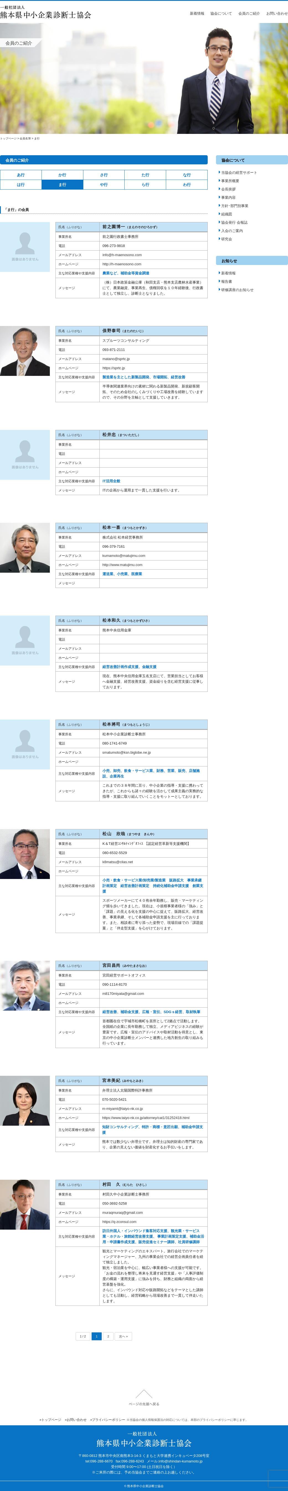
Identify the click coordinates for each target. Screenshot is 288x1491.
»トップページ (50, 1420)
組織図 (225, 214)
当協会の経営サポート (238, 172)
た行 (145, 175)
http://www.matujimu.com (122, 565)
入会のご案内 (231, 231)
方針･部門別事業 (233, 206)
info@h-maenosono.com (122, 255)
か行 (62, 175)
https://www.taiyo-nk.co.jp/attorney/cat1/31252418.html (145, 1118)
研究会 (225, 239)
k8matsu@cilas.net (117, 862)
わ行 (187, 184)
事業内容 (227, 197)
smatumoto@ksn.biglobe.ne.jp (126, 752)
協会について (221, 13)
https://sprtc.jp (113, 368)
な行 (187, 175)
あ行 (21, 175)
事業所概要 (229, 181)
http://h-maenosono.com (121, 264)
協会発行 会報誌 (233, 222)
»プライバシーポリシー (107, 1420)
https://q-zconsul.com (119, 1222)
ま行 (62, 184)
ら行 (145, 184)
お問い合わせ (277, 13)
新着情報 (197, 13)
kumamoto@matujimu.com (123, 556)
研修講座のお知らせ (236, 290)
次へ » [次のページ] (123, 1336)
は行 (21, 184)
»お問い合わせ (76, 1420)
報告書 (225, 281)
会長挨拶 (227, 189)
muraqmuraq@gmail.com (122, 1212)
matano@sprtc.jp (116, 359)
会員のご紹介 (249, 13)
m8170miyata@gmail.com (123, 994)
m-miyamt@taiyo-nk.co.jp (122, 1109)
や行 (104, 184)
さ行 (104, 175)
